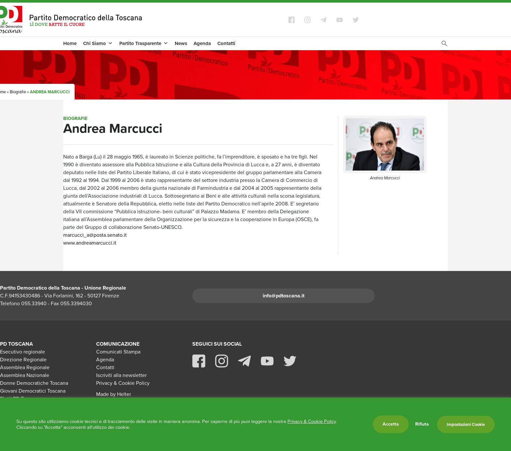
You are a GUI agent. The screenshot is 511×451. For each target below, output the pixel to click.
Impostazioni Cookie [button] (466, 424)
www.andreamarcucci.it (89, 243)
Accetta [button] (391, 424)
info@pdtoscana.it (283, 295)
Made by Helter (113, 394)
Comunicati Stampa (118, 351)
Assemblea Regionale (25, 367)
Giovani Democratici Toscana (33, 391)
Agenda (202, 43)
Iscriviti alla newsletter (121, 375)
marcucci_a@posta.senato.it (95, 235)
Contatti (226, 43)
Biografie (18, 92)
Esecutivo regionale (22, 351)
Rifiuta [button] (422, 424)
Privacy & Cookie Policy (123, 383)
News (181, 43)
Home (70, 43)
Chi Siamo (98, 43)
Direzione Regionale (23, 359)
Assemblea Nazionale (24, 375)
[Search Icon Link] (444, 45)
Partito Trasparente (143, 43)
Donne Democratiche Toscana (34, 383)
